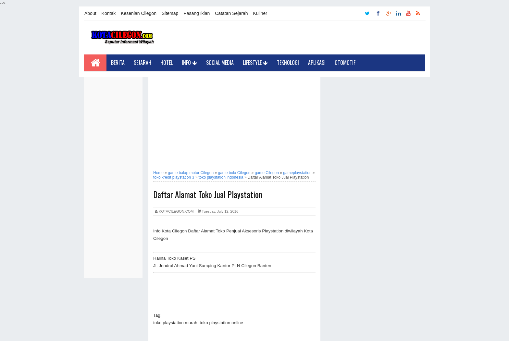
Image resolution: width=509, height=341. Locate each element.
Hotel (166, 62)
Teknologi (288, 62)
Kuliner (260, 13)
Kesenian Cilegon (138, 13)
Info (189, 62)
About (90, 13)
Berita (118, 62)
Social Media (220, 62)
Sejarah (142, 62)
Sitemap (170, 13)
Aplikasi (317, 62)
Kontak (109, 13)
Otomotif (345, 62)
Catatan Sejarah (231, 13)
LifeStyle (255, 62)
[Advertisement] (113, 174)
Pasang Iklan (196, 13)
